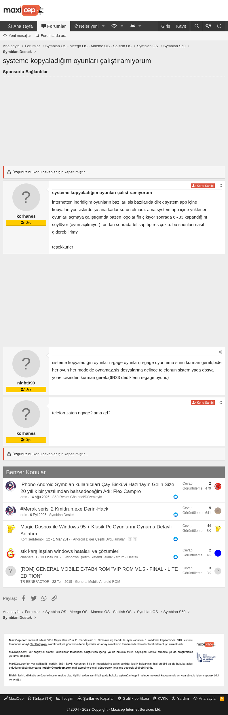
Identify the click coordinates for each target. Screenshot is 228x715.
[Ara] (196, 26)
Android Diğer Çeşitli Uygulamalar (99, 539)
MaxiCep (14, 698)
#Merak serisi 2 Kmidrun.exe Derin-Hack (64, 509)
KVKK (163, 698)
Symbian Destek (61, 515)
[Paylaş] (220, 186)
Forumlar (56, 26)
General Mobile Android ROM (97, 582)
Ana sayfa (23, 26)
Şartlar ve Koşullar (98, 698)
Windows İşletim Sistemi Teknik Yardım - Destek (101, 557)
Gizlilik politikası (136, 698)
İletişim (67, 698)
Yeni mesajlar (20, 35)
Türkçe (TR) (40, 698)
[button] (103, 26)
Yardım (183, 698)
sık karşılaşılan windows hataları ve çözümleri (69, 551)
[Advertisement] (114, 119)
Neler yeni (89, 26)
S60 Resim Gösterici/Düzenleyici (77, 497)
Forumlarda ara (53, 35)
